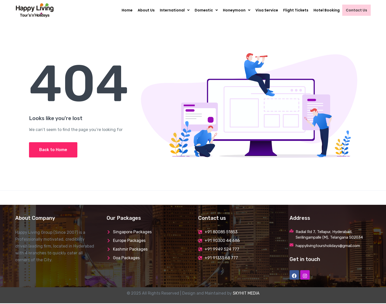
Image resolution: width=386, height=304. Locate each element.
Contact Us (357, 10)
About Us (148, 10)
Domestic (208, 10)
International (177, 10)
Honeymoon (238, 10)
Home (129, 10)
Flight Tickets (297, 10)
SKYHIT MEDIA (246, 294)
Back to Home (53, 149)
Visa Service (269, 10)
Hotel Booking (329, 10)
